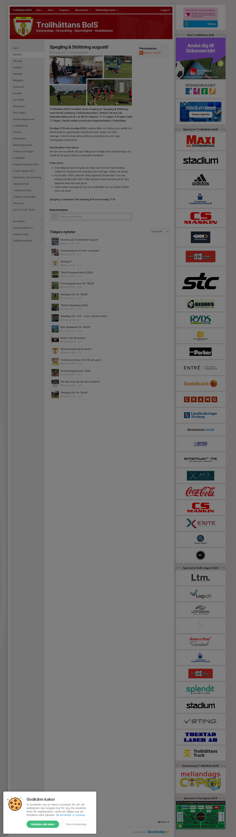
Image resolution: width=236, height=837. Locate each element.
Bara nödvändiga (76, 824)
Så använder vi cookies (70, 815)
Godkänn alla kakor (43, 824)
